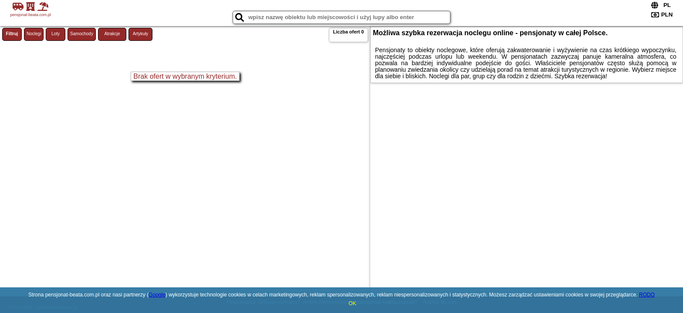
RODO (647, 295)
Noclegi (34, 33)
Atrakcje (112, 33)
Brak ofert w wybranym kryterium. (185, 76)
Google (157, 295)
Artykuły (141, 33)
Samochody (81, 33)
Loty (55, 33)
